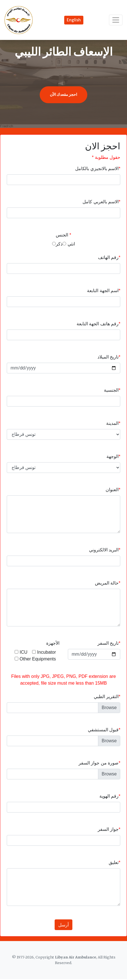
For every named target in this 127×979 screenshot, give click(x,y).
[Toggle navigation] (115, 20)
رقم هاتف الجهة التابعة (98, 323)
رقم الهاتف (108, 257)
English (74, 19)
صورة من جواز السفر (99, 763)
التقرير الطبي (106, 696)
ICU (21, 652)
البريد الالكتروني (104, 549)
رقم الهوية (109, 796)
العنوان (112, 489)
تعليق (114, 862)
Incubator (44, 652)
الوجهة (112, 456)
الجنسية (111, 390)
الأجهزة (52, 643)
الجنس (62, 235)
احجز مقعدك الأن (63, 94)
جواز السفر (108, 829)
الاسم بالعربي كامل (101, 201)
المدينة (112, 423)
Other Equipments (35, 659)
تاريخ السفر (108, 643)
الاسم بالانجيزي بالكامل (97, 168)
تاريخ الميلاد (108, 357)
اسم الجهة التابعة (103, 290)
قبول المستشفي (103, 729)
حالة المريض (107, 583)
